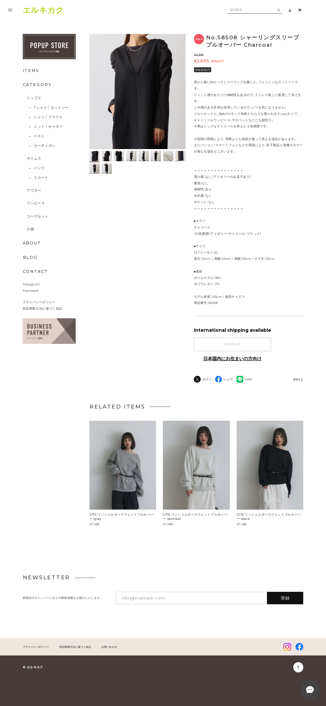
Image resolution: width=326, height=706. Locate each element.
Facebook (31, 290)
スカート (41, 178)
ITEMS (31, 70)
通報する (298, 379)
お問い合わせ (109, 647)
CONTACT (35, 271)
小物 (30, 229)
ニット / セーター (48, 126)
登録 (285, 597)
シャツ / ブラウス (48, 117)
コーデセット (37, 216)
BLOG (30, 257)
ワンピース (36, 203)
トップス (34, 98)
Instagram (31, 284)
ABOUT (32, 243)
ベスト (39, 136)
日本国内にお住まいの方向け (232, 358)
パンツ (39, 168)
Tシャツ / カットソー (51, 108)
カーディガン (44, 146)
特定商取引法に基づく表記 (43, 308)
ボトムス (34, 158)
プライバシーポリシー (39, 302)
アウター (34, 190)
